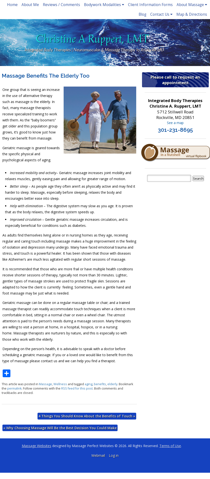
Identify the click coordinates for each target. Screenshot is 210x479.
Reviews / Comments (61, 4)
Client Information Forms (150, 4)
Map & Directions (191, 14)
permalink (14, 388)
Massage (45, 384)
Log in (114, 455)
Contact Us (161, 14)
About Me (30, 4)
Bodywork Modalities (104, 4)
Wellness (60, 384)
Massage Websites (36, 445)
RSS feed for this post (77, 388)
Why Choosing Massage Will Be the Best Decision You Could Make (60, 428)
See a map (175, 122)
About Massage (192, 4)
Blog (142, 14)
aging (88, 384)
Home (12, 4)
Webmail (98, 455)
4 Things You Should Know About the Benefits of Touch (86, 416)
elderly (112, 384)
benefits (100, 384)
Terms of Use (170, 445)
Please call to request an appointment (175, 79)
